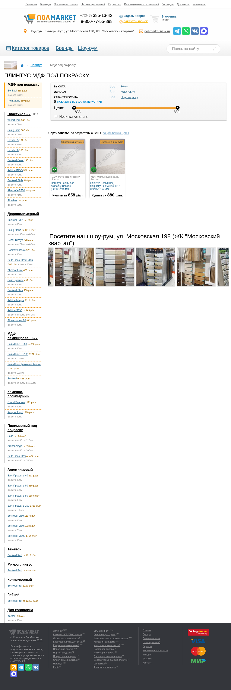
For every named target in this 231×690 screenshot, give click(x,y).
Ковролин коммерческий (107, 645)
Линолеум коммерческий (66, 638)
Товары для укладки (105, 667)
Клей (55, 667)
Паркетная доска (62, 652)
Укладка (168, 4)
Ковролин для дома (104, 641)
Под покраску (129, 97)
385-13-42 (96, 15)
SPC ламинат (101, 631)
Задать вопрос (132, 16)
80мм (124, 86)
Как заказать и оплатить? (141, 4)
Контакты (199, 4)
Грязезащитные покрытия (108, 656)
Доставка (183, 4)
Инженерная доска (104, 652)
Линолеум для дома (105, 634)
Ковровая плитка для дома (67, 641)
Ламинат (58, 631)
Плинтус (57, 663)
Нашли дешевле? (93, 4)
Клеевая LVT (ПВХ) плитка (67, 634)
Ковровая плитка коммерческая (111, 638)
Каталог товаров (30, 48)
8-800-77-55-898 (97, 21)
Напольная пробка (63, 649)
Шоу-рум (87, 48)
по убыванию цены (116, 133)
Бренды (45, 4)
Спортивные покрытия (65, 660)
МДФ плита (128, 91)
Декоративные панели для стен (111, 660)
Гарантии (114, 4)
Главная (31, 4)
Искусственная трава (64, 656)
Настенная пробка (104, 649)
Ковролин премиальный (66, 645)
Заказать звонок (133, 21)
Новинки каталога (71, 116)
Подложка (99, 663)
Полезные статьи (65, 4)
